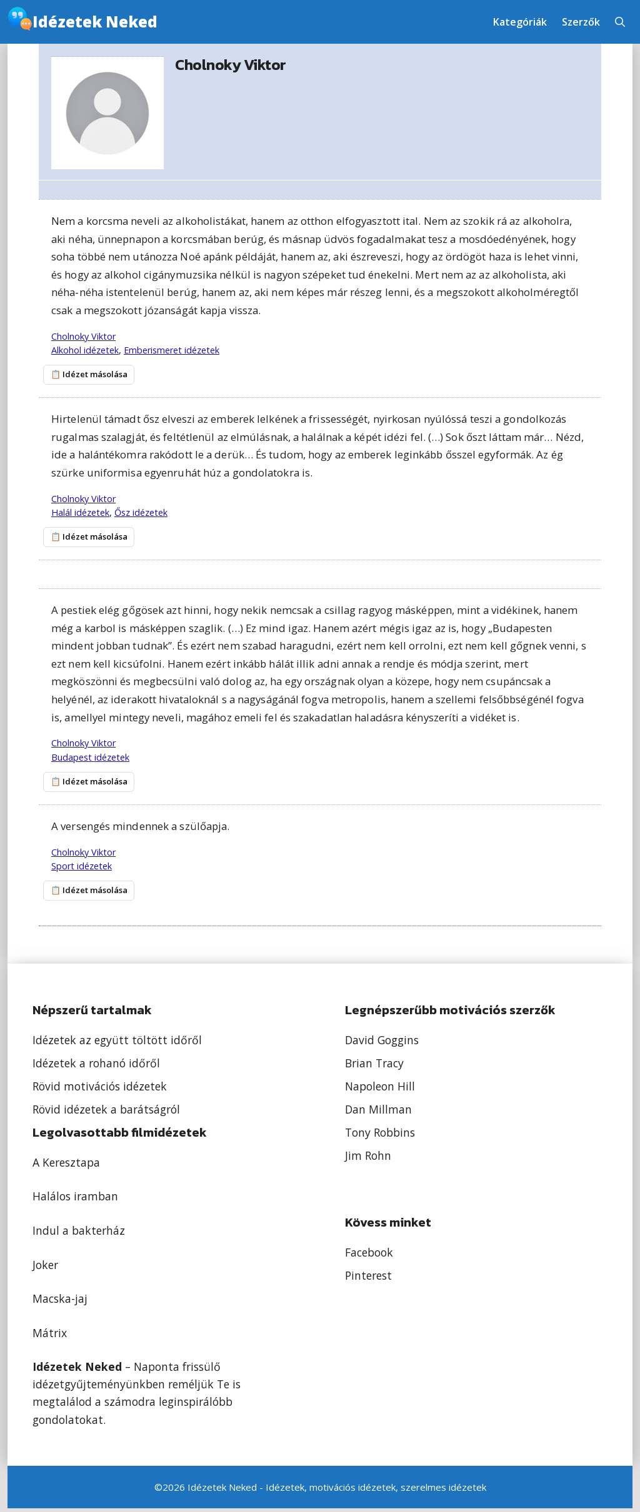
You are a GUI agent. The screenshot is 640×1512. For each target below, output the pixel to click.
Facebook (369, 1255)
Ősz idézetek (141, 513)
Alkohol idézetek (85, 350)
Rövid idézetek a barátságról (106, 1112)
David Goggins (382, 1043)
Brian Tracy (374, 1066)
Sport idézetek (81, 868)
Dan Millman (378, 1112)
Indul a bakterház (78, 1234)
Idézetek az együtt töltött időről (117, 1043)
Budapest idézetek (90, 758)
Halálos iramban (75, 1199)
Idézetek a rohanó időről (96, 1066)
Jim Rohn (368, 1159)
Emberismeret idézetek (171, 350)
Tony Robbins (380, 1136)
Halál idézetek (80, 513)
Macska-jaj (60, 1302)
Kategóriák (520, 22)
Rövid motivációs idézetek (99, 1089)
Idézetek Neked (95, 21)
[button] (620, 21)
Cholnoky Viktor (83, 336)
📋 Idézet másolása (85, 374)
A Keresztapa (66, 1166)
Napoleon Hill (380, 1089)
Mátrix (49, 1335)
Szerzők (581, 22)
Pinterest (368, 1278)
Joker (45, 1267)
